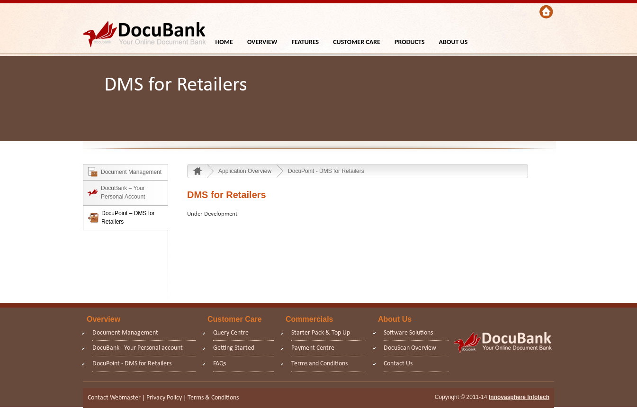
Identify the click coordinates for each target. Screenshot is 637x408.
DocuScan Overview (410, 348)
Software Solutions (408, 332)
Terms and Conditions (319, 363)
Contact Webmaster (114, 397)
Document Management (125, 332)
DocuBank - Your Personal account (137, 348)
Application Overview (244, 171)
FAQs (219, 363)
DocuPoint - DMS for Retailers (326, 171)
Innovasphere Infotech (519, 397)
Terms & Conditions (213, 397)
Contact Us (398, 363)
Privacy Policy (164, 397)
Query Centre (231, 332)
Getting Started (233, 348)
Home (199, 171)
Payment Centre (312, 348)
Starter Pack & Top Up (320, 332)
